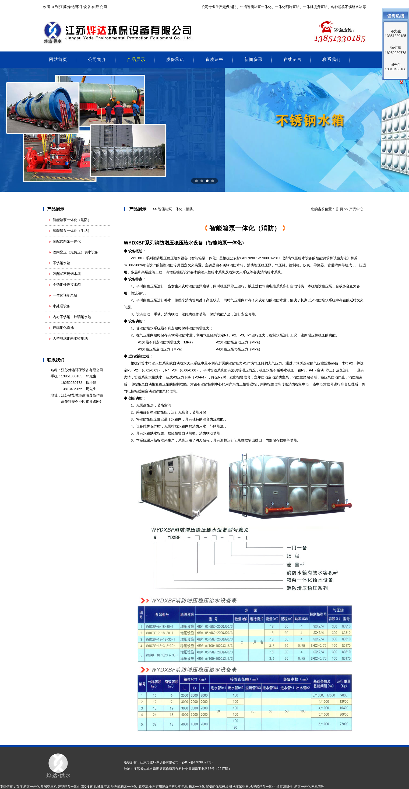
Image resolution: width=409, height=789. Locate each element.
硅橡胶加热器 (239, 786)
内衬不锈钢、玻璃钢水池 (72, 317)
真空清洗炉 (147, 786)
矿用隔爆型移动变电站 (172, 786)
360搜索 (87, 786)
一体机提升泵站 (315, 7)
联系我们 (331, 59)
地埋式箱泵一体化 (124, 786)
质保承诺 (175, 59)
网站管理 (317, 786)
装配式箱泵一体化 (67, 241)
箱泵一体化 (263, 7)
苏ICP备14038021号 (196, 762)
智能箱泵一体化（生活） (72, 231)
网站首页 (58, 59)
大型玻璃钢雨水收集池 (70, 338)
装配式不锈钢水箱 (67, 274)
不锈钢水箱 (61, 263)
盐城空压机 (49, 786)
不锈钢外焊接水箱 (67, 284)
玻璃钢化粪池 (63, 328)
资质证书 (214, 59)
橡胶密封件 (284, 786)
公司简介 (97, 59)
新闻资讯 (253, 59)
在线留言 (292, 59)
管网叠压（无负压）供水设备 (75, 252)
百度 (19, 786)
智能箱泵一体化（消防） (72, 220)
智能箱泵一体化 (203, 258)
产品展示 (136, 59)
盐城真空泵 (102, 786)
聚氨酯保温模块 (217, 786)
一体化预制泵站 (287, 7)
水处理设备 (61, 306)
